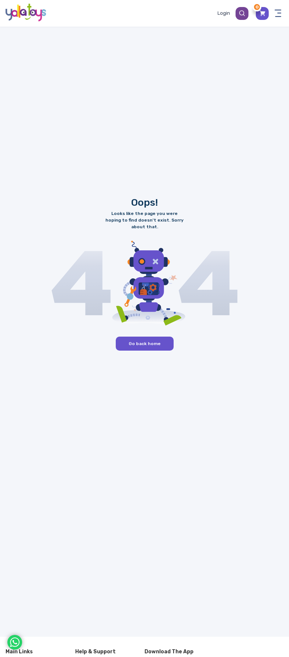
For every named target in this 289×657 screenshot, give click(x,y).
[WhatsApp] (14, 642)
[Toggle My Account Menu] (223, 13)
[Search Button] (242, 13)
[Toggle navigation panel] (277, 13)
